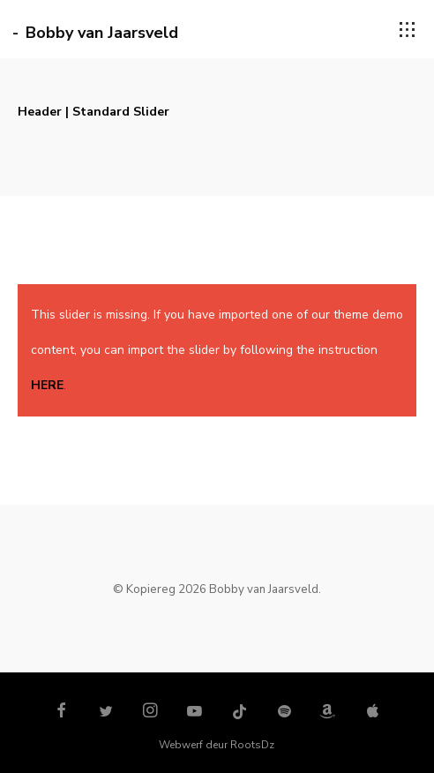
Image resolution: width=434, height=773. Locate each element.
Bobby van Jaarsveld (102, 32)
